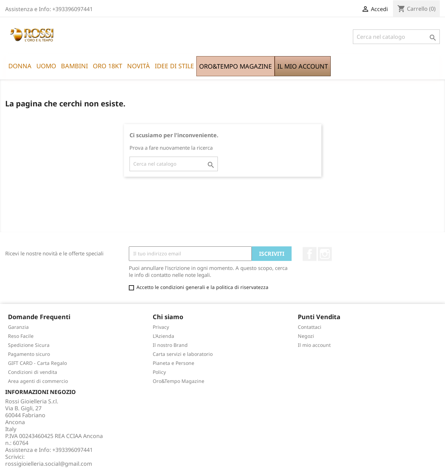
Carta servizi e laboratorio (183, 354)
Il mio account (314, 345)
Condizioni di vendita (32, 372)
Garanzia (18, 327)
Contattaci (309, 327)
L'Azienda (163, 336)
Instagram (325, 254)
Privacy (161, 327)
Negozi (306, 336)
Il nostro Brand (170, 345)
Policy (159, 372)
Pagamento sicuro (29, 354)
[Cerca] (396, 36)
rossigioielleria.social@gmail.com (48, 463)
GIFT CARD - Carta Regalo (37, 363)
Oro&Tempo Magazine (178, 381)
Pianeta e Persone (173, 363)
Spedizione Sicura (29, 345)
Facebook (310, 254)
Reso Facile (21, 336)
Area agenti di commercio (38, 381)
